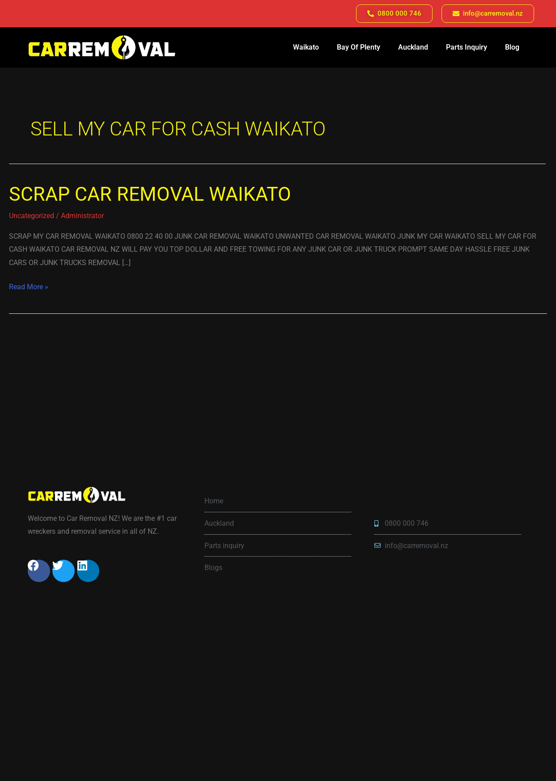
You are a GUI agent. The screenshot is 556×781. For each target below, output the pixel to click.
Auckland (413, 47)
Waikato (306, 47)
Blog (512, 47)
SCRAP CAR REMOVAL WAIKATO (150, 194)
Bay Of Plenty (358, 47)
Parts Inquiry (466, 47)
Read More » (28, 285)
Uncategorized (31, 215)
